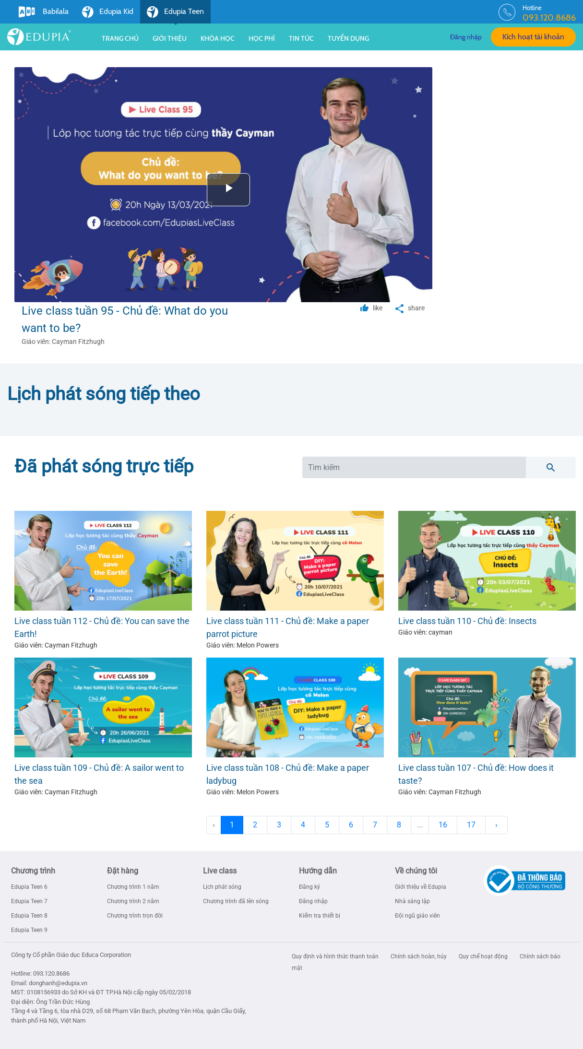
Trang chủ (120, 38)
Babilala (44, 12)
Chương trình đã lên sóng (236, 901)
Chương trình (33, 870)
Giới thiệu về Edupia (420, 887)
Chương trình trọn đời (135, 915)
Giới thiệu (170, 38)
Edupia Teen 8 (29, 915)
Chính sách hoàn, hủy (419, 956)
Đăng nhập (466, 37)
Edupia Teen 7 (29, 901)
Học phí (262, 38)
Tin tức (301, 38)
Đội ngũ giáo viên (417, 915)
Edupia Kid (107, 12)
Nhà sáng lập (412, 901)
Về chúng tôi (416, 870)
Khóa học (218, 38)
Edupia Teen (175, 15)
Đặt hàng (122, 870)
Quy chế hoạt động (484, 956)
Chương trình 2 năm (133, 901)
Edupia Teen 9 (29, 930)
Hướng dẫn (318, 870)
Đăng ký (309, 887)
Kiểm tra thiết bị (319, 915)
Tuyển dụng (348, 38)
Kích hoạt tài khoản (533, 36)
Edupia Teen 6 (29, 887)
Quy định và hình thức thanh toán (336, 956)
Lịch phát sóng (222, 887)
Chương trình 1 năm (133, 887)
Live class (220, 870)
